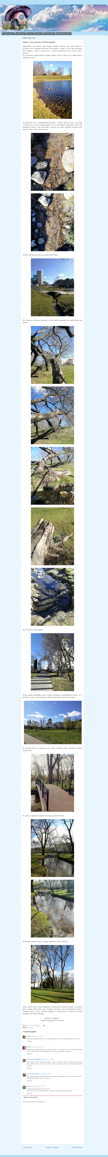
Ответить (29, 1041)
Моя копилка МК (49, 33)
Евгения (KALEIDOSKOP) (34, 1060)
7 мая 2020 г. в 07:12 (37, 1047)
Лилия (29, 1036)
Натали (29, 1086)
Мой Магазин (21, 33)
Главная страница (9, 33)
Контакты (38, 33)
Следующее (27, 1147)
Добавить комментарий (30, 1097)
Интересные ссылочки (63, 33)
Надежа (29, 1047)
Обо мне (30, 33)
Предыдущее (77, 1147)
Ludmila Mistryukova (33, 1074)
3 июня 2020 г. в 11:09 (38, 1086)
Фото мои (30, 1028)
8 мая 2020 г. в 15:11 (45, 1074)
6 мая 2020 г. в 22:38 (37, 1036)
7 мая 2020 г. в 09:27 (48, 1060)
